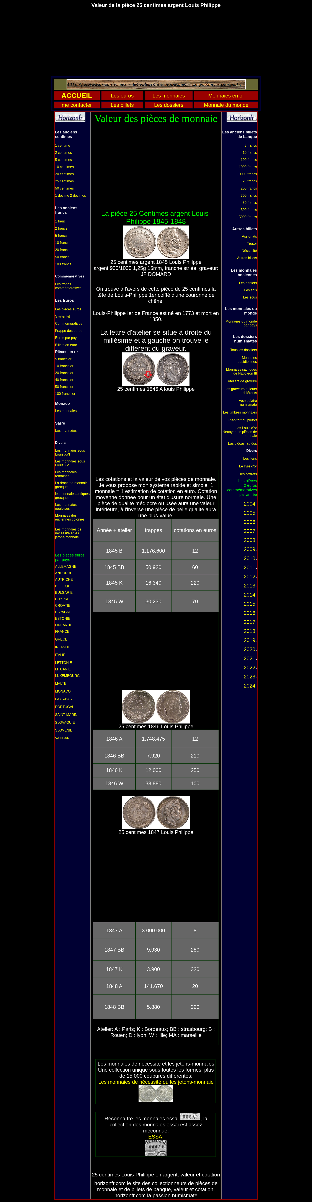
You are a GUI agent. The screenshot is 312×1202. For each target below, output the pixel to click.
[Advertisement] (156, 42)
